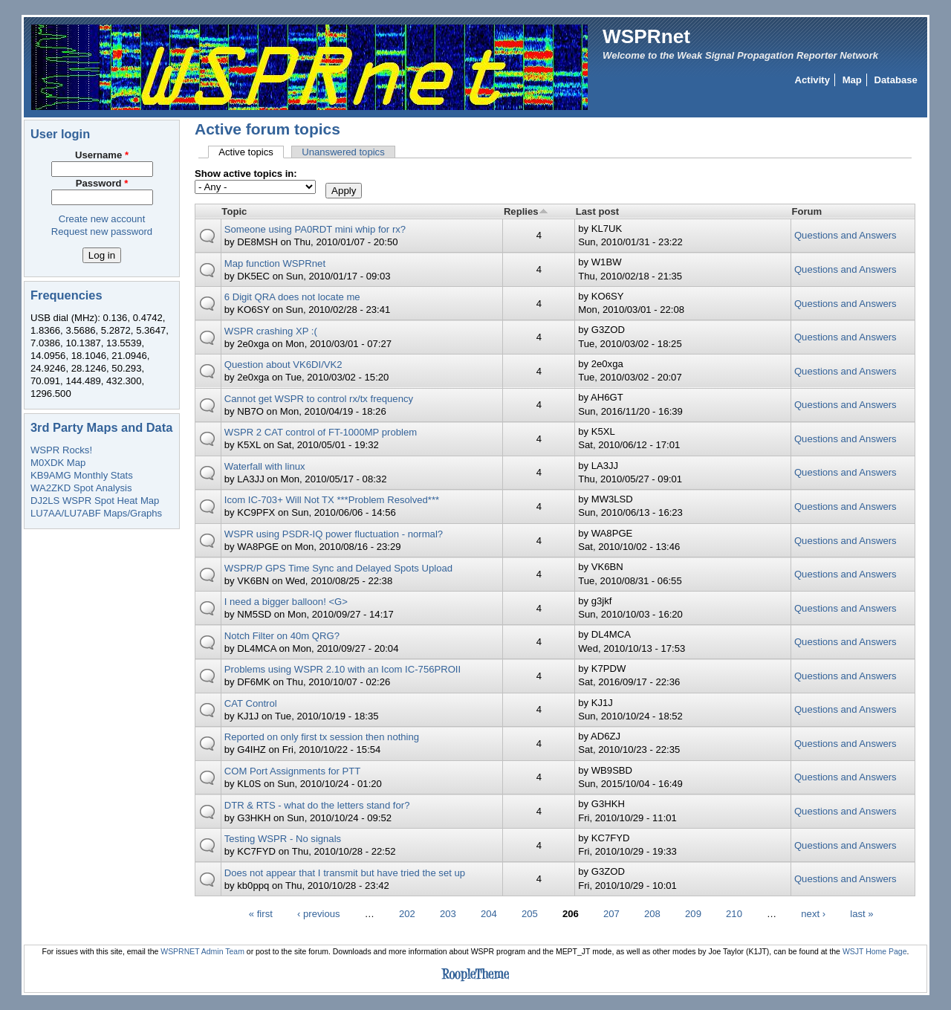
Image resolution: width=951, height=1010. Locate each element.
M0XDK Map (57, 462)
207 (611, 913)
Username (102, 155)
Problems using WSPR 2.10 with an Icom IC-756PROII (342, 669)
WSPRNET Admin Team (202, 952)
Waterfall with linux (264, 466)
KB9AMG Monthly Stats (81, 475)
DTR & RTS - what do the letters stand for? (317, 805)
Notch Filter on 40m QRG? (282, 635)
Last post (597, 211)
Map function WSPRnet (274, 263)
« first (261, 913)
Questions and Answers (845, 235)
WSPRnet (646, 36)
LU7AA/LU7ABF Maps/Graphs (96, 513)
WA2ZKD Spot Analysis (81, 487)
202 (407, 913)
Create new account (102, 218)
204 (489, 913)
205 (530, 913)
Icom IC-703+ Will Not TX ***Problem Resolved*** (331, 499)
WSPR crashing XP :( (270, 331)
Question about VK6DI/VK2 (283, 364)
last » (861, 913)
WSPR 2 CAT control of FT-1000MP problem (320, 432)
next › (813, 913)
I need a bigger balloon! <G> (286, 601)
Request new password (101, 231)
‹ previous (318, 913)
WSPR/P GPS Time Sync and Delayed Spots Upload (338, 568)
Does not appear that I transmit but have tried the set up (344, 872)
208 (652, 913)
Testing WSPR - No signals (282, 838)
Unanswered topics (343, 152)
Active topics (251, 152)
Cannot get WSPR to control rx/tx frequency (318, 398)
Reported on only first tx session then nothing (321, 736)
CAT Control (250, 703)
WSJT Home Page (875, 952)
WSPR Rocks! (61, 450)
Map (852, 79)
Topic (234, 211)
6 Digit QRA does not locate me (292, 296)
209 (693, 913)
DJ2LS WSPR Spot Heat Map (94, 500)
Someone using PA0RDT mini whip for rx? (315, 229)
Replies (526, 211)
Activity (812, 79)
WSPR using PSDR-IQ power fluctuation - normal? (333, 534)
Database (896, 79)
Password (102, 183)
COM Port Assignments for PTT (292, 771)
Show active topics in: (246, 173)
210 (734, 913)
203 (448, 913)
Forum (806, 211)
